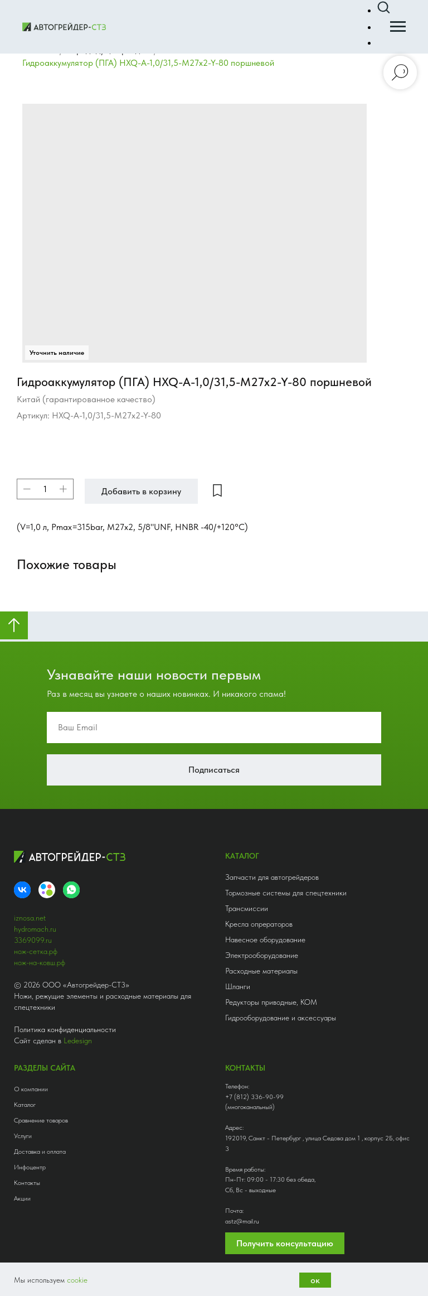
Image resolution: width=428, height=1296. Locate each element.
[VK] (22, 877)
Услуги (23, 1123)
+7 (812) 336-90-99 (254, 1083)
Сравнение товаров (41, 1107)
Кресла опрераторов (259, 911)
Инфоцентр (30, 1154)
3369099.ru (33, 927)
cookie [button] (77, 1279)
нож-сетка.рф (35, 938)
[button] (383, 8)
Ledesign (78, 1027)
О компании (31, 1076)
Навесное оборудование (265, 926)
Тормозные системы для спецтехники (286, 879)
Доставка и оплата (40, 1139)
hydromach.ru (35, 916)
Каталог (25, 1092)
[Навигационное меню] (398, 26)
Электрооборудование (261, 942)
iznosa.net (30, 904)
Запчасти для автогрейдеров (272, 864)
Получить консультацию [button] (284, 1230)
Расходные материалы (261, 957)
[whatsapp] (71, 877)
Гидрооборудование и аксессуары (280, 1004)
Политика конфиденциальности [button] (65, 1016)
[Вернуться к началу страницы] (14, 613)
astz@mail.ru (242, 1208)
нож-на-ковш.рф (39, 949)
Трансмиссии (246, 895)
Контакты (27, 1170)
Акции (22, 1185)
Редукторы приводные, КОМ (271, 989)
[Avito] (46, 877)
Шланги (237, 973)
